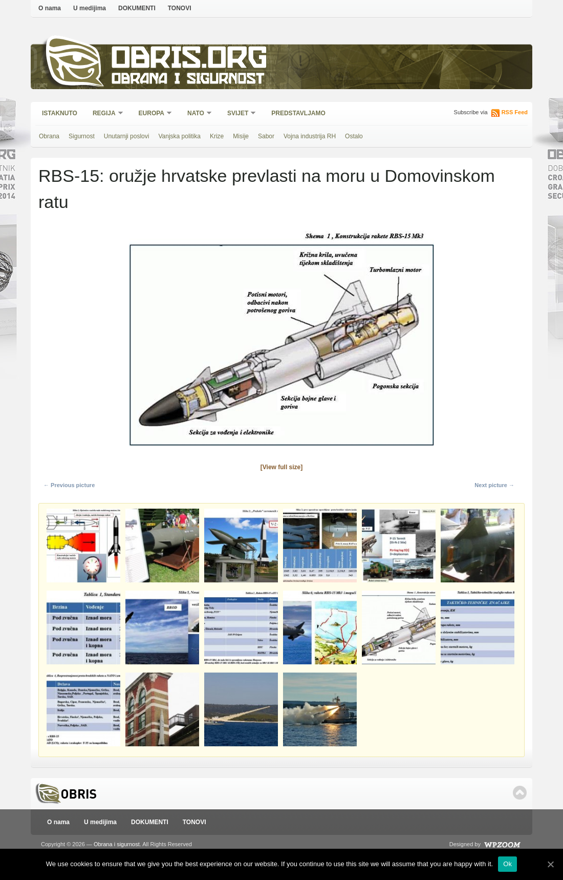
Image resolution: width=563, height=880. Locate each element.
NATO (196, 114)
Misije (241, 136)
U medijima (89, 8)
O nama (49, 8)
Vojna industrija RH (310, 136)
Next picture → (494, 485)
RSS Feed (515, 112)
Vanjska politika (179, 136)
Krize (217, 136)
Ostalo (354, 136)
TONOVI (179, 8)
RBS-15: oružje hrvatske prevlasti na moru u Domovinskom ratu (266, 189)
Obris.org (190, 60)
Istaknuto (59, 113)
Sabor (266, 136)
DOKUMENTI (137, 8)
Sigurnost (82, 136)
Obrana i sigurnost (188, 80)
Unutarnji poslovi (126, 136)
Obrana (49, 136)
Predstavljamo (298, 113)
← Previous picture (69, 485)
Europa (152, 114)
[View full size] (281, 467)
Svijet (238, 114)
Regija (104, 114)
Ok (507, 864)
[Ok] (550, 864)
